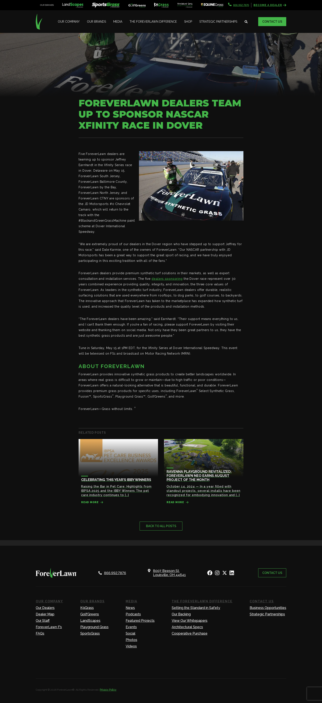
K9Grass (87, 608)
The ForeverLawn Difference (153, 21)
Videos (131, 646)
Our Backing (181, 614)
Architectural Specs (187, 627)
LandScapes (90, 621)
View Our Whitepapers (189, 621)
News (130, 608)
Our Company (69, 21)
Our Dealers (45, 608)
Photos (131, 640)
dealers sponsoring (167, 278)
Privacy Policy (108, 689)
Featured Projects (140, 621)
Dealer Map (45, 614)
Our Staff (43, 621)
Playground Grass (94, 627)
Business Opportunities (268, 608)
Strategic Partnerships (218, 21)
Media (117, 21)
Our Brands (96, 21)
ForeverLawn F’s (49, 627)
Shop (188, 21)
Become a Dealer (269, 5)
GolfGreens (89, 614)
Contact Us (272, 21)
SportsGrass (90, 633)
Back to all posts (161, 526)
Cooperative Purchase (189, 633)
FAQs (40, 633)
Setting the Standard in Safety (196, 608)
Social (130, 633)
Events (131, 627)
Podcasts (133, 614)
